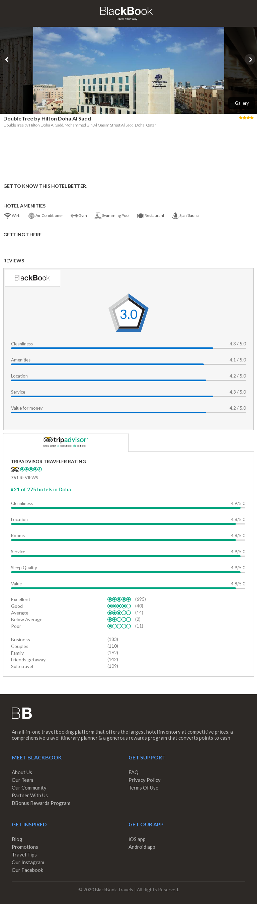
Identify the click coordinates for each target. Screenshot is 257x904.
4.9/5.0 (238, 503)
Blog (17, 839)
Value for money (27, 408)
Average (19, 612)
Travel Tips (24, 854)
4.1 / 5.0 (238, 359)
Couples (19, 646)
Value (16, 583)
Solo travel (22, 666)
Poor (16, 626)
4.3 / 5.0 (238, 343)
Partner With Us (30, 795)
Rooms (18, 535)
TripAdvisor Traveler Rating (48, 461)
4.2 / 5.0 (238, 376)
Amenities (20, 359)
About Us (22, 772)
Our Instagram (28, 862)
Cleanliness (22, 343)
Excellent (20, 599)
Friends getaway (28, 659)
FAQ (133, 772)
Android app (141, 847)
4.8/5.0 (238, 519)
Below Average (26, 619)
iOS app (137, 839)
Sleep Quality (24, 567)
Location (19, 376)
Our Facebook (27, 870)
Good (17, 606)
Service (18, 392)
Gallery (242, 103)
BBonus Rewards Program (41, 803)
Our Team (22, 780)
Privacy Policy (144, 780)
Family (17, 653)
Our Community (29, 788)
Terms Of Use (143, 788)
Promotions (25, 847)
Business (20, 639)
